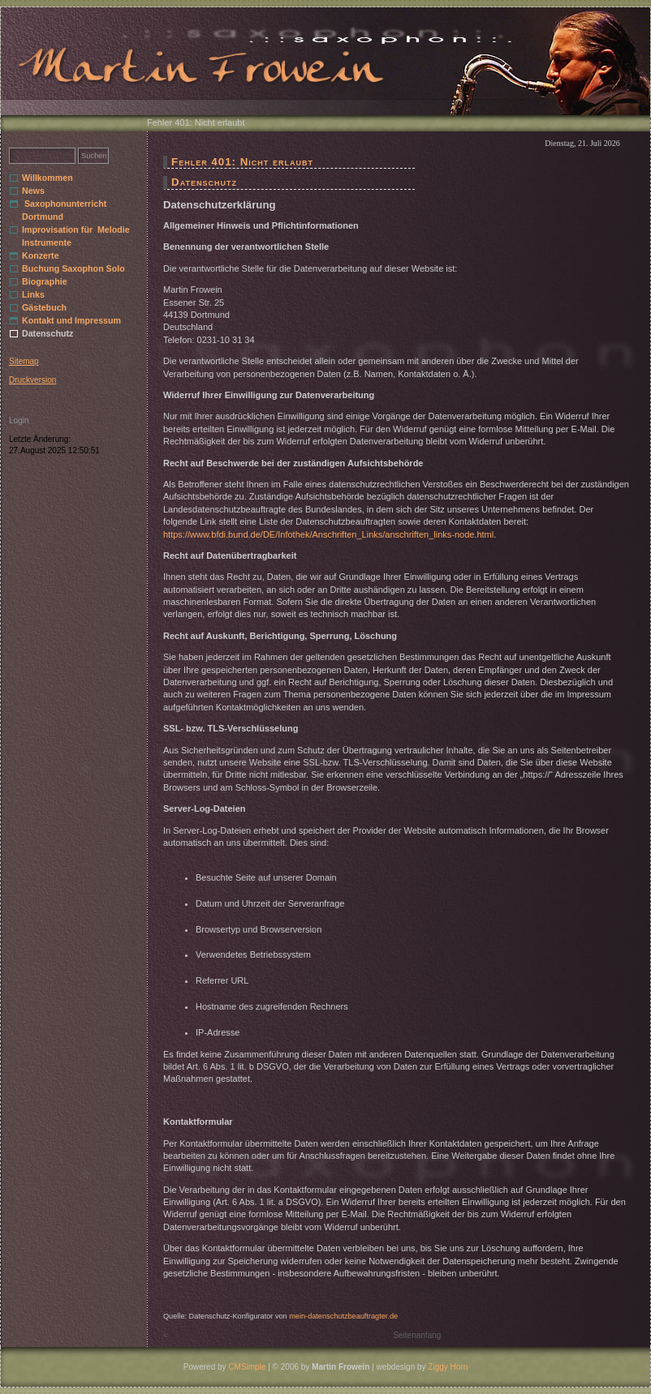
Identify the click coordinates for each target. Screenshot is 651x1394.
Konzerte (40, 255)
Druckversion (32, 379)
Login (18, 420)
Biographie (44, 281)
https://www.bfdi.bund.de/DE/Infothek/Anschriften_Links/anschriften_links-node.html (328, 534)
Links (33, 294)
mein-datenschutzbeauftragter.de (343, 1316)
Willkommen (47, 177)
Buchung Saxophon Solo (73, 268)
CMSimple (246, 1366)
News (33, 190)
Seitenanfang (417, 1335)
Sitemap (24, 361)
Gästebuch (44, 307)
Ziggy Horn (448, 1366)
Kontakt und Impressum (71, 320)
